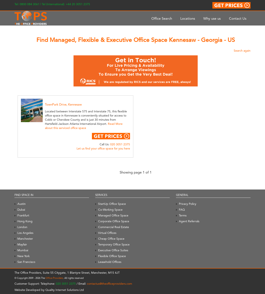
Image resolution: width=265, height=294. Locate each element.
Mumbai (22, 250)
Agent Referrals (189, 221)
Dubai (21, 209)
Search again (242, 50)
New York (23, 256)
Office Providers (54, 278)
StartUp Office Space (112, 203)
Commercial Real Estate (113, 227)
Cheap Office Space (111, 238)
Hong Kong (25, 221)
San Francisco (26, 262)
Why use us (212, 18)
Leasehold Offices (109, 262)
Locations (187, 18)
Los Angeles (25, 232)
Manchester (25, 238)
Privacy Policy (187, 203)
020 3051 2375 (120, 144)
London (22, 227)
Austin (21, 203)
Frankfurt (23, 215)
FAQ (182, 209)
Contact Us (237, 18)
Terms (183, 215)
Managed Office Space (113, 215)
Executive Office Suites (113, 250)
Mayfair (22, 244)
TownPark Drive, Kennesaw (63, 104)
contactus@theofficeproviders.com (109, 283)
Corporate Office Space (113, 221)
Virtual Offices (107, 232)
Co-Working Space (110, 209)
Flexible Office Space (112, 256)
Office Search (161, 18)
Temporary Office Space (114, 244)
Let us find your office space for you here (103, 148)
